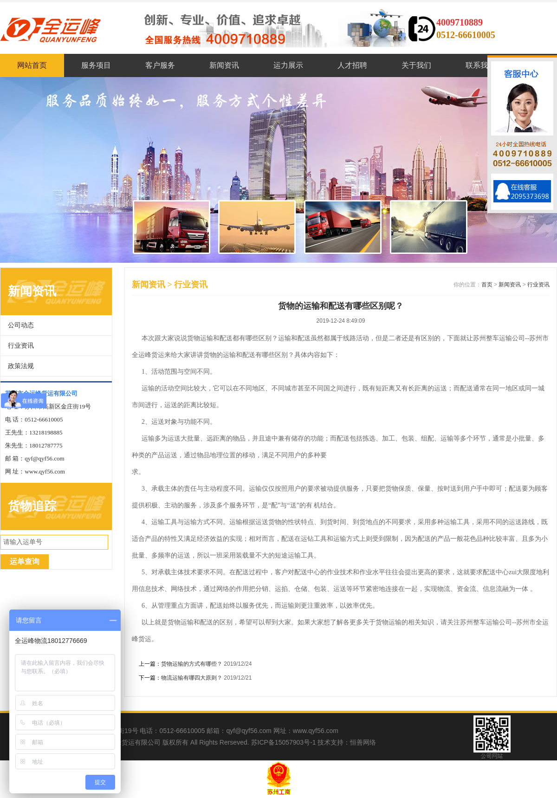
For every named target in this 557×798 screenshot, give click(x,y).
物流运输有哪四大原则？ (191, 678)
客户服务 (160, 65)
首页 (486, 284)
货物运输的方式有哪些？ (191, 664)
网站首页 (32, 65)
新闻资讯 (224, 65)
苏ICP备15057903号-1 (283, 742)
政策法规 (21, 366)
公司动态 (21, 325)
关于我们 (416, 65)
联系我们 (480, 65)
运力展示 (288, 65)
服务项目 (96, 65)
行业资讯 (21, 345)
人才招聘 (352, 65)
